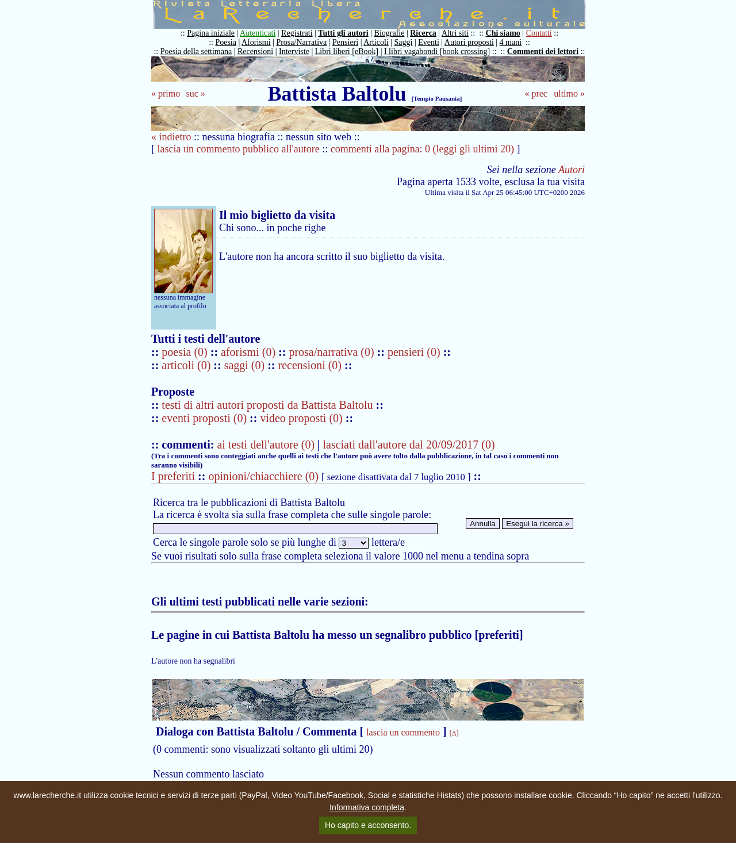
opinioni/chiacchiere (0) (263, 476)
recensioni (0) (310, 365)
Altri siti (455, 33)
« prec (535, 93)
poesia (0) (186, 352)
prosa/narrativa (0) (333, 352)
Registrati (296, 33)
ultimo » (569, 93)
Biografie (389, 33)
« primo (165, 93)
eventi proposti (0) (204, 418)
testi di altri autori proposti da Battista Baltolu (267, 404)
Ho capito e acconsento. (368, 825)
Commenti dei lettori (542, 51)
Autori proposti (469, 42)
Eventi (428, 42)
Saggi (403, 42)
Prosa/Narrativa (301, 42)
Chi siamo (503, 33)
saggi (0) (246, 365)
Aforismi (256, 42)
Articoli (376, 42)
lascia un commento (403, 732)
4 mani (511, 42)
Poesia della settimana (196, 51)
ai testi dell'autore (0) (266, 444)
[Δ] (454, 733)
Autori (571, 169)
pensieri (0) (415, 352)
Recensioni (255, 51)
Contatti (539, 33)
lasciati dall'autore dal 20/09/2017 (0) (408, 444)
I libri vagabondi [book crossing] (437, 51)
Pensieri (345, 42)
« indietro (171, 137)
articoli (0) (187, 365)
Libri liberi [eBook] (346, 51)
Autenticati (257, 33)
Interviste (294, 51)
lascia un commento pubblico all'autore (239, 149)
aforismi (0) (249, 352)
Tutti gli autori (343, 33)
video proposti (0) (301, 418)
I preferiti (173, 476)
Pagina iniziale (211, 33)
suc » (195, 93)
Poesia (225, 42)
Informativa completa (366, 807)
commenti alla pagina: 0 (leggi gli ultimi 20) (422, 149)
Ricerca (423, 33)
